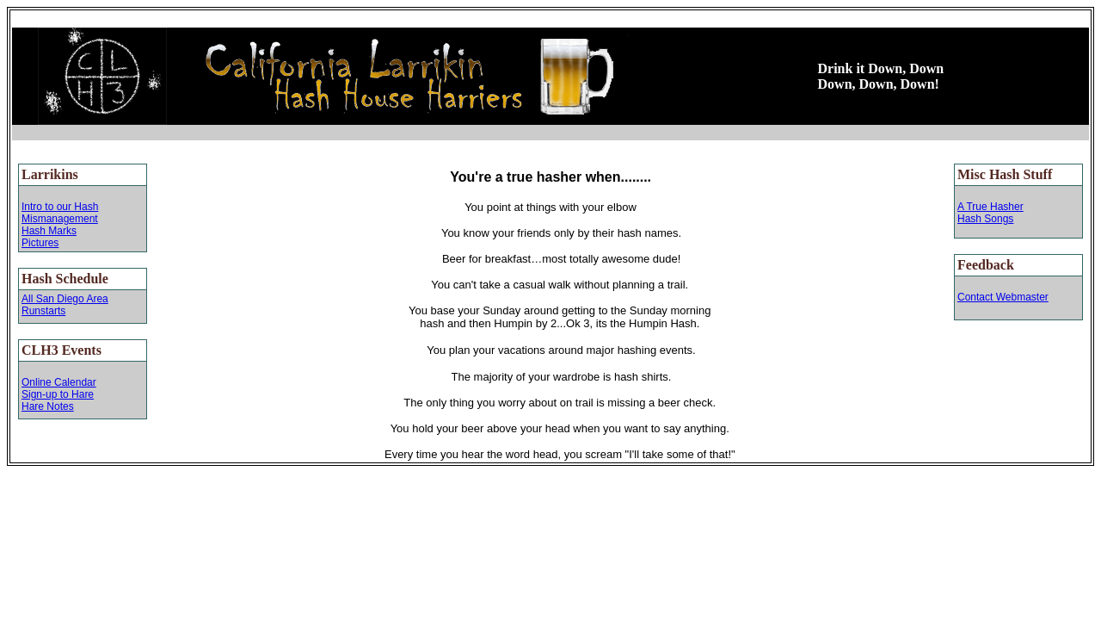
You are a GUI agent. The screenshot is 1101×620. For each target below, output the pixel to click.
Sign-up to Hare (58, 394)
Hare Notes (48, 406)
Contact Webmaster (1003, 297)
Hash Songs (985, 219)
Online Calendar (59, 382)
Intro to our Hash (60, 207)
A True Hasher (990, 207)
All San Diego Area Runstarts (65, 305)
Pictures (40, 243)
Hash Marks (49, 231)
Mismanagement (60, 219)
